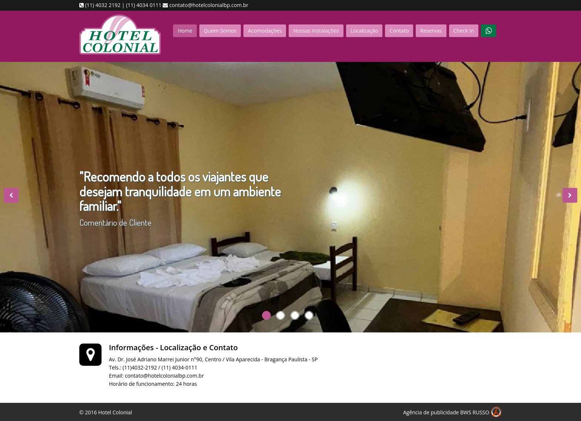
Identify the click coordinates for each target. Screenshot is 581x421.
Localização (364, 30)
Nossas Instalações (316, 30)
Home (184, 30)
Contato (399, 30)
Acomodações (265, 30)
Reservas (431, 30)
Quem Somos (220, 30)
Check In (464, 30)
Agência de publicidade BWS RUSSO (452, 412)
